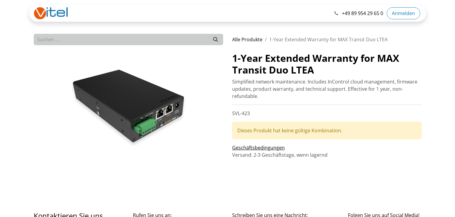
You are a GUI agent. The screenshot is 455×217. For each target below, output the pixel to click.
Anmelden (403, 13)
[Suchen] (215, 39)
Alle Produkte (247, 39)
